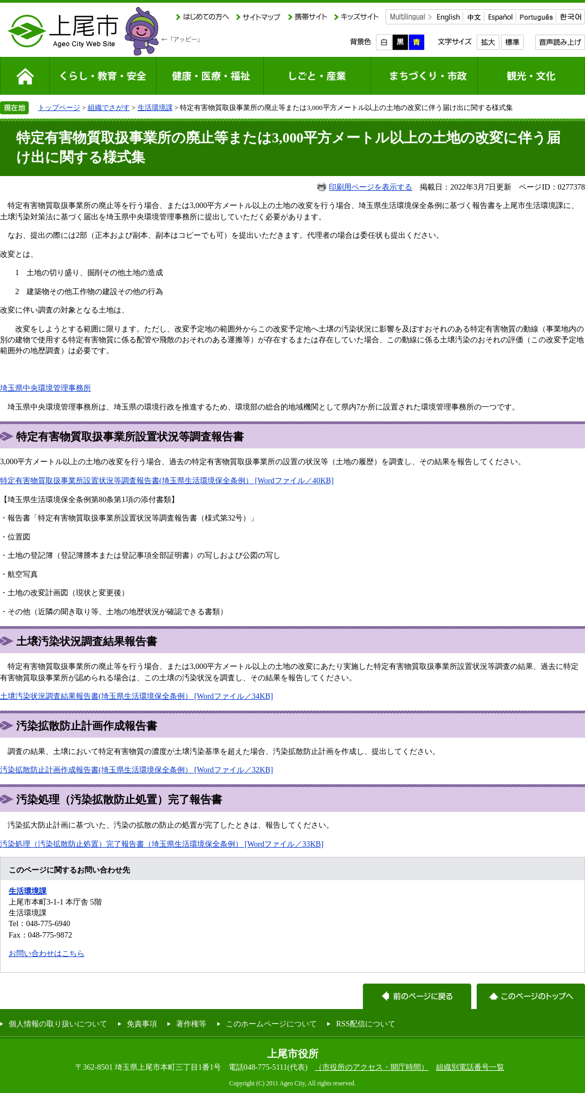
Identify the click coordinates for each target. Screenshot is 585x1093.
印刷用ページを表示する (370, 187)
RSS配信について (365, 1023)
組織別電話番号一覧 (470, 1067)
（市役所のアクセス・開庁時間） (371, 1067)
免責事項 (142, 1023)
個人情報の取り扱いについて (58, 1023)
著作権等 (191, 1023)
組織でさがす (109, 107)
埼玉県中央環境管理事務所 (45, 387)
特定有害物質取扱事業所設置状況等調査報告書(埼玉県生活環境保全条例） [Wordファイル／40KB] (167, 480)
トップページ (59, 107)
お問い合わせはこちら (46, 953)
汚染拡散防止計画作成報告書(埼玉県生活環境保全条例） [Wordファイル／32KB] (136, 769)
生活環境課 (155, 107)
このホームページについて (271, 1023)
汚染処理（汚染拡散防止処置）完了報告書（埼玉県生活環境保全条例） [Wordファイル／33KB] (161, 844)
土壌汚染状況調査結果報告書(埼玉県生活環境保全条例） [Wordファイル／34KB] (136, 696)
